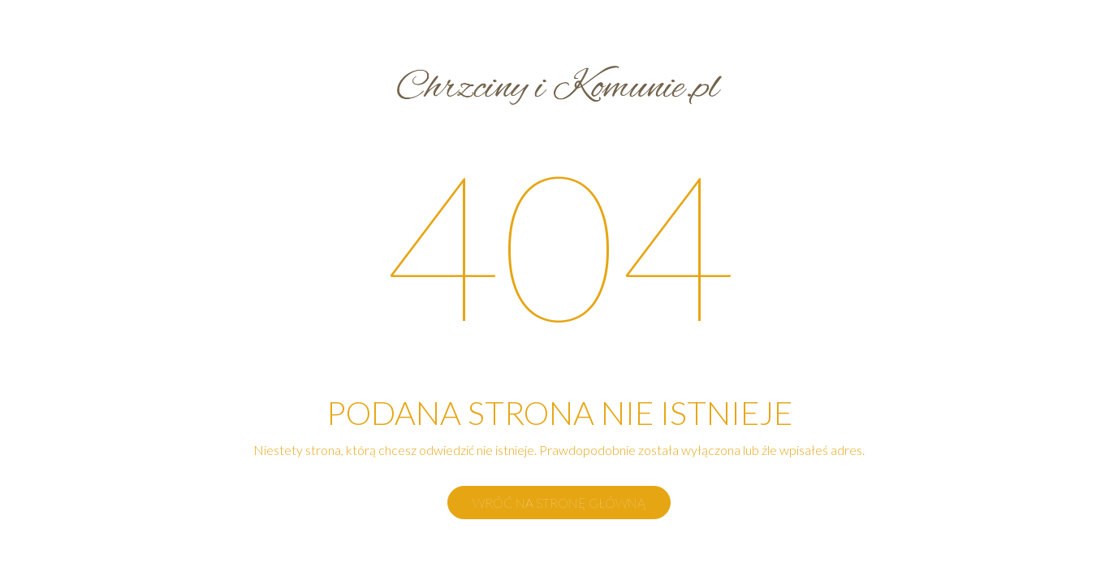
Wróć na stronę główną (559, 502)
